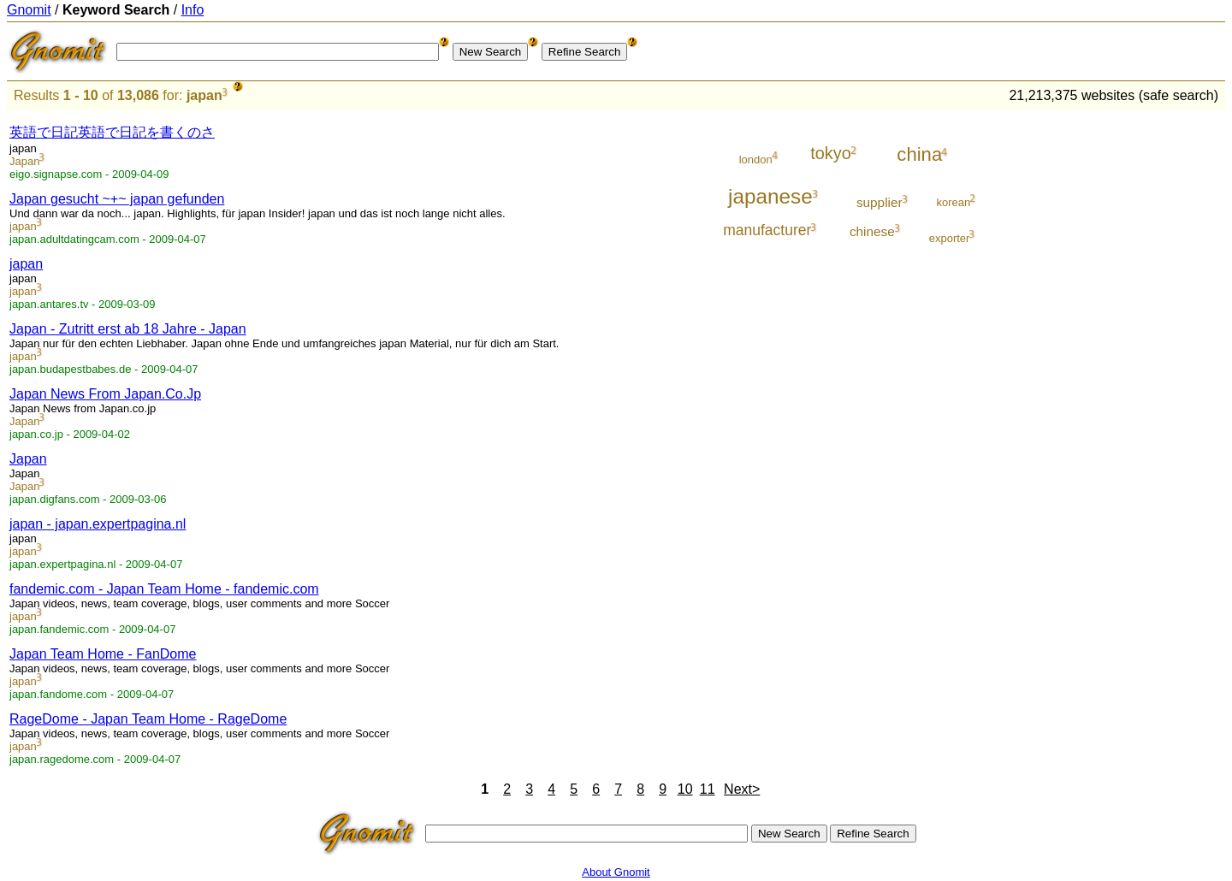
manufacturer (767, 230)
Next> (742, 789)
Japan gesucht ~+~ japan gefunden (116, 199)
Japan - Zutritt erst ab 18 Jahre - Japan (127, 329)
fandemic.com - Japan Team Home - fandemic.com (164, 589)
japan (204, 95)
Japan (24, 161)
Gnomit (29, 10)
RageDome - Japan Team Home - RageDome (148, 719)
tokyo (830, 153)
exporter (949, 238)
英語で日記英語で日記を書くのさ (112, 132)
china (919, 154)
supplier (879, 202)
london (756, 159)
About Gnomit (616, 872)
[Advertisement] (1154, 369)
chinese (872, 231)
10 (685, 789)
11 (707, 789)
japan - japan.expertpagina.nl (97, 524)
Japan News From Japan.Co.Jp (105, 394)
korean (954, 202)
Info (192, 10)
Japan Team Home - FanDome (102, 654)
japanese (770, 196)
